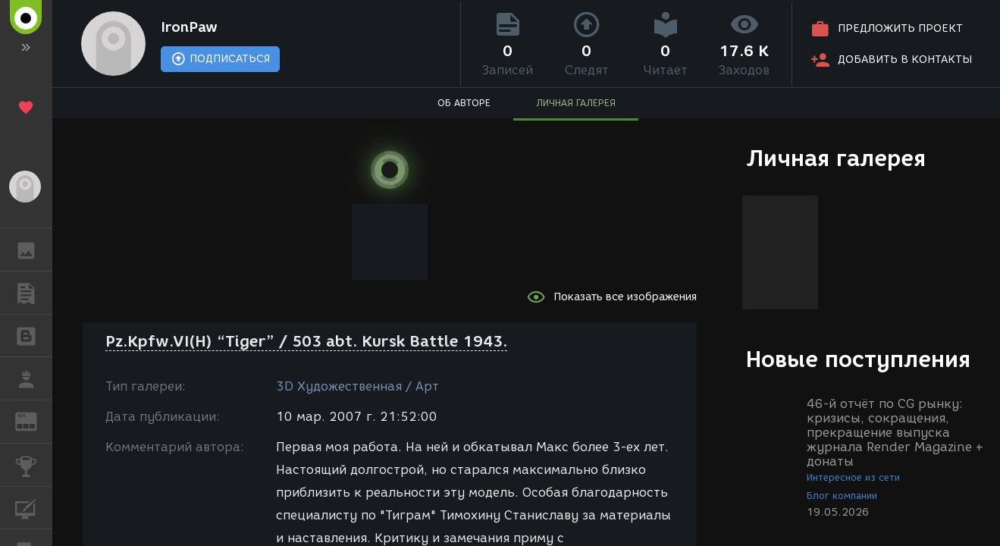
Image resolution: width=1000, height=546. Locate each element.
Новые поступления (858, 359)
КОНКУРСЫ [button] (33, 465)
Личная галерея (836, 158)
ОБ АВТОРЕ (464, 102)
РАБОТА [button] (33, 378)
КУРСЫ (33, 507)
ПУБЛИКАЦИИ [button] (33, 292)
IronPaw (189, 27)
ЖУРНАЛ (33, 420)
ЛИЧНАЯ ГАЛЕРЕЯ (576, 102)
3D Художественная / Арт (357, 386)
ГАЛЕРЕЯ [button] (33, 249)
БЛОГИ (33, 335)
